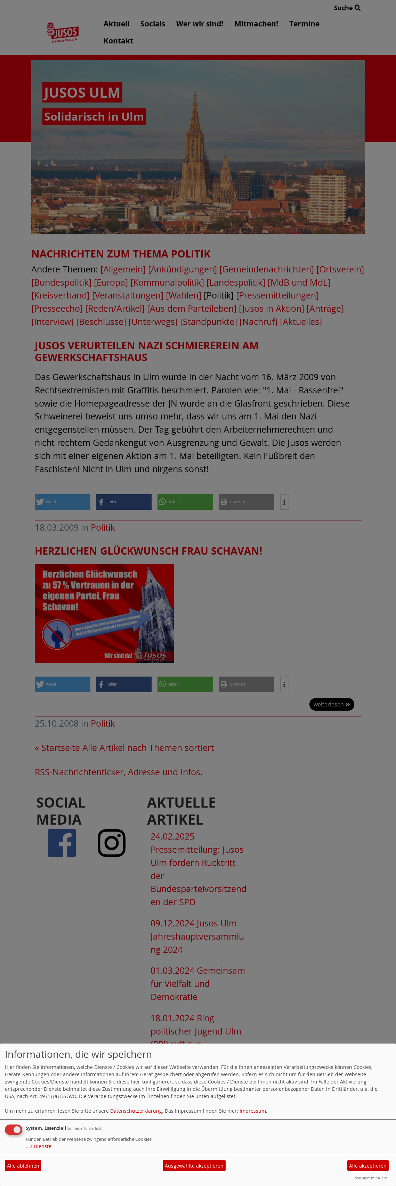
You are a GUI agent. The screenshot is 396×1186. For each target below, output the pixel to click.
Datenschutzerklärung (136, 1110)
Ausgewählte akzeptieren (194, 1165)
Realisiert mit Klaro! (371, 1177)
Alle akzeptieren (368, 1165)
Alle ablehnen (23, 1165)
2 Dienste (38, 1146)
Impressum (253, 1110)
